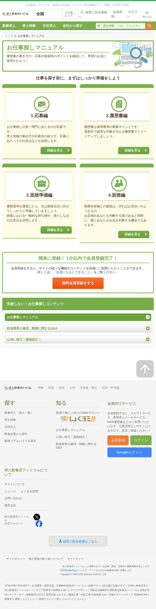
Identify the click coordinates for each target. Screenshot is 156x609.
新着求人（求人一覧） (18, 412)
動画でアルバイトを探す (20, 441)
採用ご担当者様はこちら (80, 541)
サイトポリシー (15, 558)
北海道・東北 (88, 387)
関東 (41, 387)
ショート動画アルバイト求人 (56, 599)
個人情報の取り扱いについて (46, 558)
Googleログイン (129, 452)
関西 (51, 387)
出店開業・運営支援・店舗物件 (59, 585)
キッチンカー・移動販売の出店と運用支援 (37, 594)
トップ (9, 35)
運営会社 (10, 505)
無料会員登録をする (78, 283)
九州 (72, 387)
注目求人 (49, 25)
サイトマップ (75, 558)
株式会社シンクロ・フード (82, 570)
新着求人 (9, 25)
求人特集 (29, 25)
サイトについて (14, 484)
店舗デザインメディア (128, 594)
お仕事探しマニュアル (70, 430)
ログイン (141, 440)
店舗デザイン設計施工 (111, 585)
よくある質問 (29, 491)
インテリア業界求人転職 (59, 590)
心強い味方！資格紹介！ (72, 437)
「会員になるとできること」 (73, 272)
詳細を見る (59, 150)
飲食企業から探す (16, 434)
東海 (62, 387)
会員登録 (118, 440)
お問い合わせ (13, 498)
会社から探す (73, 25)
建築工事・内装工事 (88, 594)
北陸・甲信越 (110, 387)
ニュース (10, 491)
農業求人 (15, 599)
